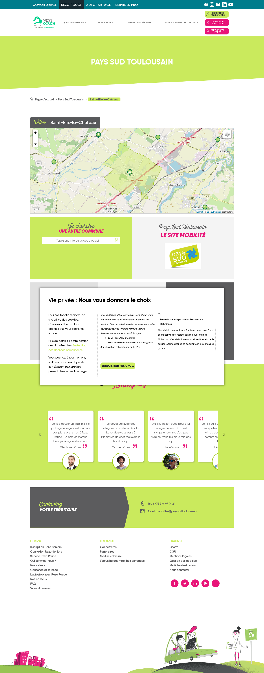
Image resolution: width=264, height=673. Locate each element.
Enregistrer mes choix (118, 365)
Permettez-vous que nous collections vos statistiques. (181, 322)
